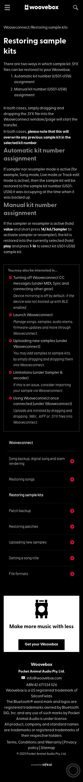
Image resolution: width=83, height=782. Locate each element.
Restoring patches (23, 526)
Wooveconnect (16, 27)
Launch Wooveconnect (33, 315)
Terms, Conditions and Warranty (34, 742)
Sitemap (48, 748)
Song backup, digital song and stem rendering (37, 461)
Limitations (22, 373)
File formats (18, 574)
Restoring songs (22, 479)
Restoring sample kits (26, 495)
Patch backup (20, 511)
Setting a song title (24, 558)
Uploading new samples (34, 341)
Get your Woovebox (41, 644)
